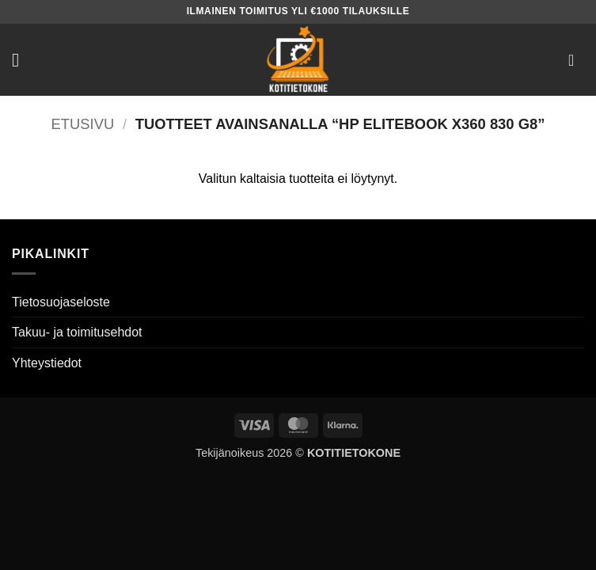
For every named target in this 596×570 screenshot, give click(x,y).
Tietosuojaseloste (61, 302)
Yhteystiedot (47, 363)
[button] (21, 59)
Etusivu (83, 124)
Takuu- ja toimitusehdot (77, 332)
